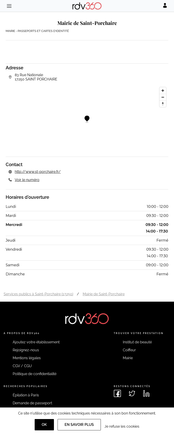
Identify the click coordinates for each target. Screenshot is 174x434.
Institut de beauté (137, 342)
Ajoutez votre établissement (36, 342)
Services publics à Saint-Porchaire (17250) (38, 294)
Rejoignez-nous (26, 350)
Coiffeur (129, 350)
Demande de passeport (32, 403)
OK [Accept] (44, 424)
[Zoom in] (163, 90)
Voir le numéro (27, 180)
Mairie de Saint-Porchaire (104, 294)
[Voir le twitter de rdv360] (131, 393)
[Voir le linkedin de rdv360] (146, 393)
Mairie (128, 358)
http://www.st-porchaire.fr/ (38, 172)
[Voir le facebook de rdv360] (117, 393)
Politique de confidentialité (34, 374)
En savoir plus (79, 424)
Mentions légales (27, 358)
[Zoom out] (163, 97)
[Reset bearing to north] (163, 103)
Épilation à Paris (26, 395)
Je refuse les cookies (121, 426)
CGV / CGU (22, 366)
